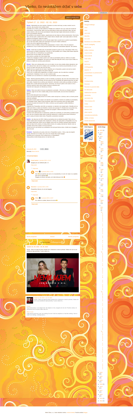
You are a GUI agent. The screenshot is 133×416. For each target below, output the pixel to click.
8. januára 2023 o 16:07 (47, 198)
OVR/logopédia (88, 67)
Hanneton (33, 186)
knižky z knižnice (89, 50)
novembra (102, 149)
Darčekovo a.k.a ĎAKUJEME (92, 41)
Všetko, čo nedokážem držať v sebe (53, 7)
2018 (101, 386)
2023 (85, 27)
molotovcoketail (71, 412)
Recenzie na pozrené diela (91, 87)
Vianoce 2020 (88, 106)
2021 (101, 376)
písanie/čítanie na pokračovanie (93, 72)
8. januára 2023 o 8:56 (42, 186)
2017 (101, 390)
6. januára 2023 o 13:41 (45, 160)
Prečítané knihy (88, 81)
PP (85, 78)
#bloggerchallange (89, 24)
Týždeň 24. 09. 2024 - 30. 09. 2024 (37, 246)
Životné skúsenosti (89, 120)
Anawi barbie (34, 160)
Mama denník (35, 151)
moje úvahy (87, 58)
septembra (102, 164)
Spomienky (87, 95)
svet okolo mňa (88, 98)
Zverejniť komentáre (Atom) (57, 242)
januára (102, 207)
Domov (52, 236)
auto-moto (87, 33)
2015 (101, 398)
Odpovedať (34, 165)
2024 (85, 30)
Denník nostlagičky (89, 44)
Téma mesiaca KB (89, 101)
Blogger (85, 412)
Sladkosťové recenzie (90, 92)
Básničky (86, 36)
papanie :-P (87, 70)
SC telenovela (88, 89)
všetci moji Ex (88, 112)
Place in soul (30, 312)
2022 (101, 372)
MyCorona (87, 64)
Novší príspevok (32, 236)
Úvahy (86, 104)
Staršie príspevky (73, 236)
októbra (102, 156)
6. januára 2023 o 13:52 (47, 171)
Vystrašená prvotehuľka (91, 115)
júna (102, 178)
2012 (101, 401)
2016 (101, 394)
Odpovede (35, 168)
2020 (101, 380)
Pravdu (28, 306)
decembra (102, 142)
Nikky (36, 171)
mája (102, 184)
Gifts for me (87, 47)
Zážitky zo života (89, 118)
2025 (101, 130)
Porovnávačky (88, 75)
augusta (102, 170)
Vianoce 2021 (88, 109)
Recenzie (87, 84)
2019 (101, 384)
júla (102, 174)
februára (102, 201)
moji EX (86, 61)
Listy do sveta (88, 53)
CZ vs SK (87, 39)
